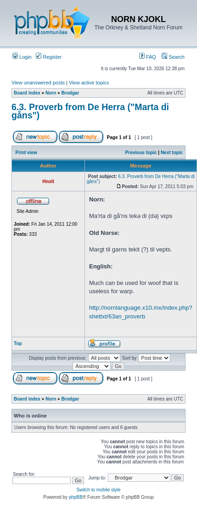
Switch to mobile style (98, 489)
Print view (26, 152)
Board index (27, 92)
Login (22, 57)
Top (18, 343)
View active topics (89, 82)
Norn (50, 92)
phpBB (76, 497)
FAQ (147, 57)
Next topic (172, 152)
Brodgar (70, 92)
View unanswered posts (38, 82)
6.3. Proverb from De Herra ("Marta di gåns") (90, 111)
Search (173, 57)
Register (49, 57)
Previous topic (141, 152)
